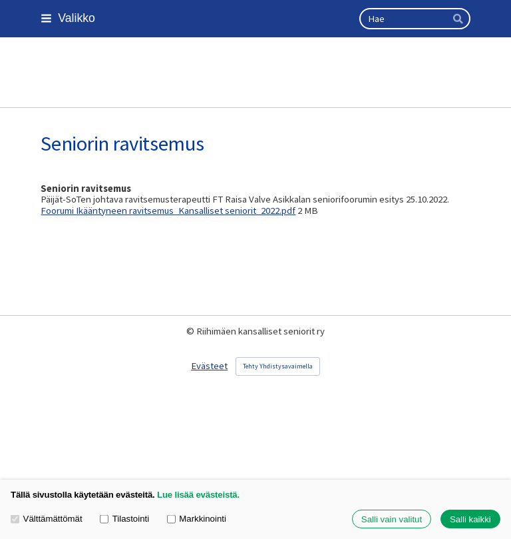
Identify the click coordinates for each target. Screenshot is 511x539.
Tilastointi (124, 519)
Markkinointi (196, 519)
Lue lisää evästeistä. (198, 495)
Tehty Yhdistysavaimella (278, 366)
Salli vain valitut (391, 519)
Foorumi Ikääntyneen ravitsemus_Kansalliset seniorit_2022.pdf (168, 211)
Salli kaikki (470, 519)
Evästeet (209, 365)
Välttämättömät (47, 519)
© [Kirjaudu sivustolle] (191, 331)
